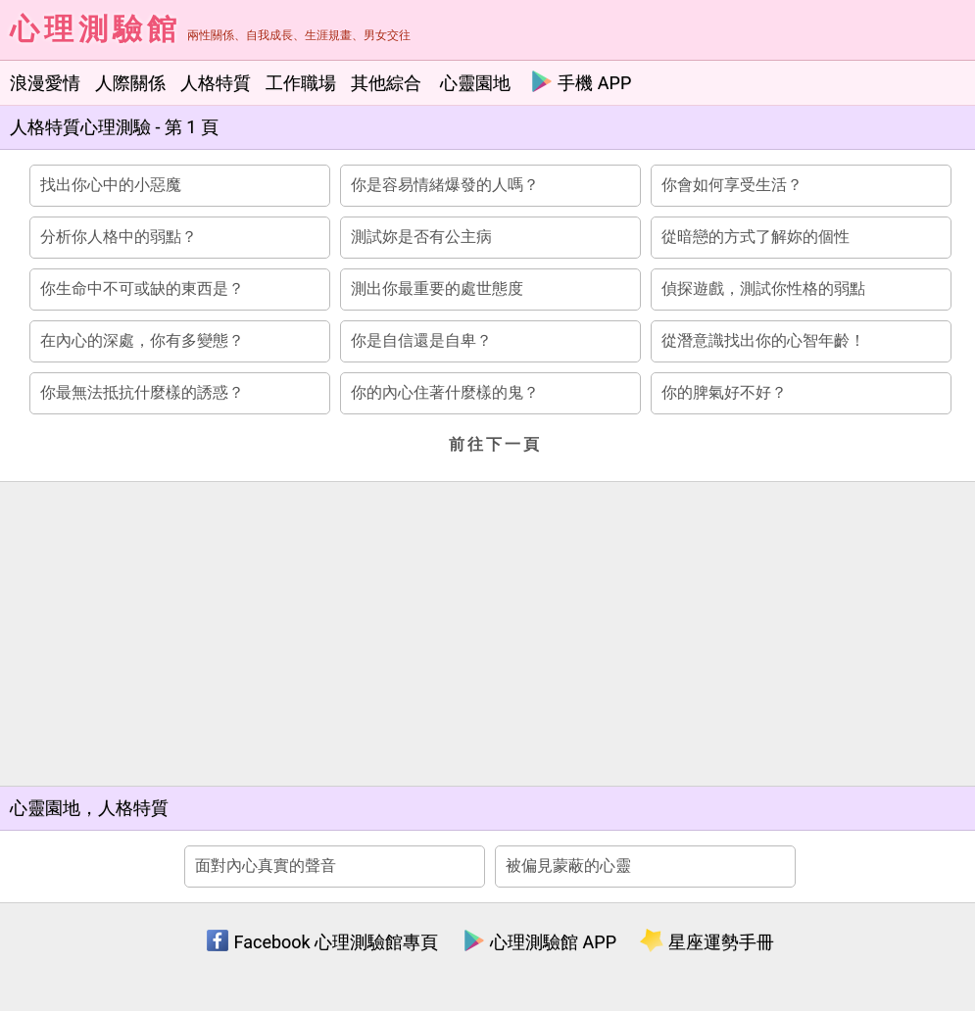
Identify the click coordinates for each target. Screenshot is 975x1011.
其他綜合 (386, 82)
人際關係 (130, 82)
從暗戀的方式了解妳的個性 (755, 236)
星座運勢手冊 (706, 942)
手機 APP (580, 81)
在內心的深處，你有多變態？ (142, 340)
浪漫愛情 (45, 82)
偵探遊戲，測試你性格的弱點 (763, 288)
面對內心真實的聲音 (265, 865)
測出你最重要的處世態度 (437, 288)
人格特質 (215, 82)
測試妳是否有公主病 (421, 236)
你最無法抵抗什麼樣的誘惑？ (142, 392)
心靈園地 (475, 82)
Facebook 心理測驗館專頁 (322, 942)
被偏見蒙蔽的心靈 (568, 865)
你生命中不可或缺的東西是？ (142, 288)
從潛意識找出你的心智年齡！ (763, 340)
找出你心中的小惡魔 (110, 184)
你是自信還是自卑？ (421, 340)
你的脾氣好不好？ (724, 392)
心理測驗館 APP (539, 942)
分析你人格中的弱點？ (118, 236)
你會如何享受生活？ (732, 184)
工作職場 (301, 82)
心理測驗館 (95, 29)
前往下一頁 (495, 444)
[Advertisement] (490, 634)
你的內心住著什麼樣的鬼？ (445, 392)
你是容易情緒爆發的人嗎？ (445, 184)
